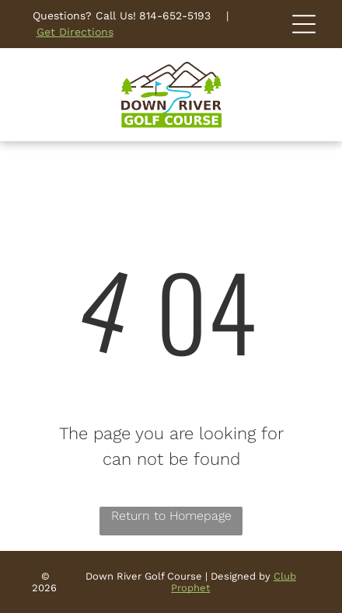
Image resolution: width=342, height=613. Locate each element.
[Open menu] (304, 24)
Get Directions (75, 32)
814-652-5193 (175, 15)
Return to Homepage (171, 515)
